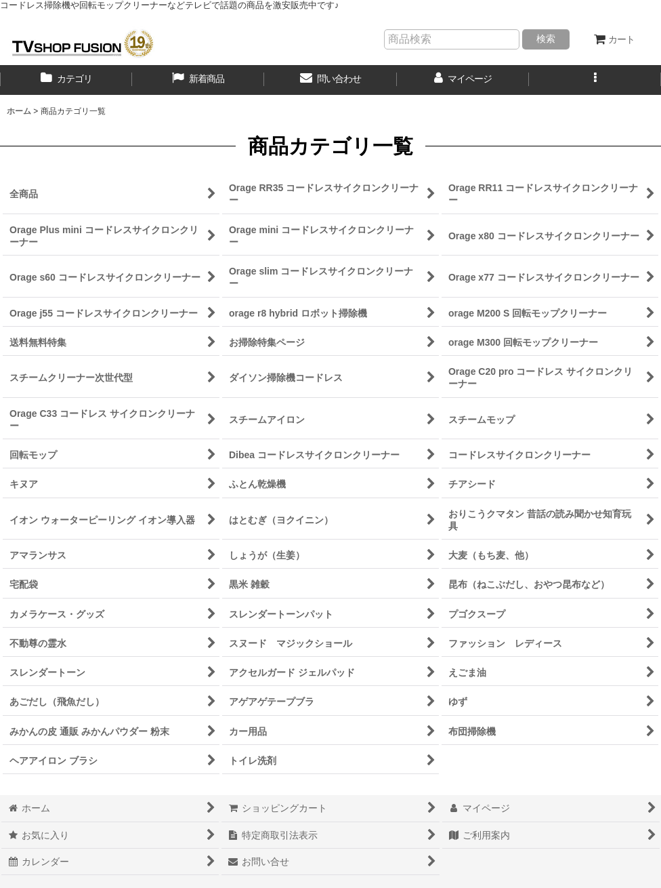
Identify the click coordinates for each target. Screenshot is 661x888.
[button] (595, 80)
